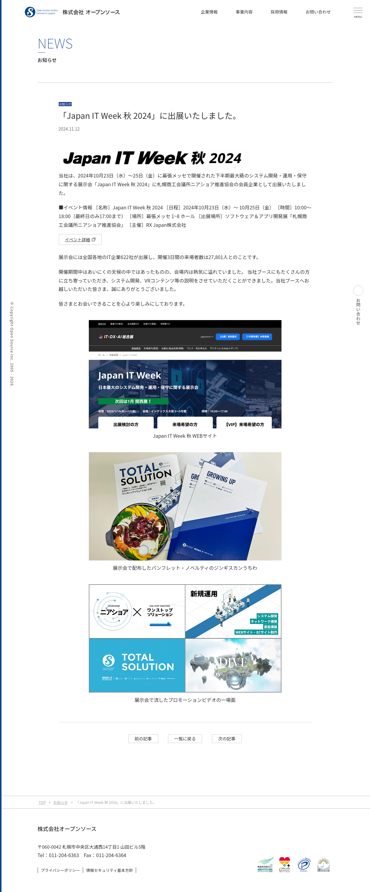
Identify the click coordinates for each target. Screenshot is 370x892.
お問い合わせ (318, 12)
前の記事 (143, 738)
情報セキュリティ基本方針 (109, 870)
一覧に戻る (185, 738)
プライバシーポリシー (60, 870)
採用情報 (279, 12)
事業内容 (244, 12)
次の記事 (227, 738)
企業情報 (209, 12)
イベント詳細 (77, 239)
